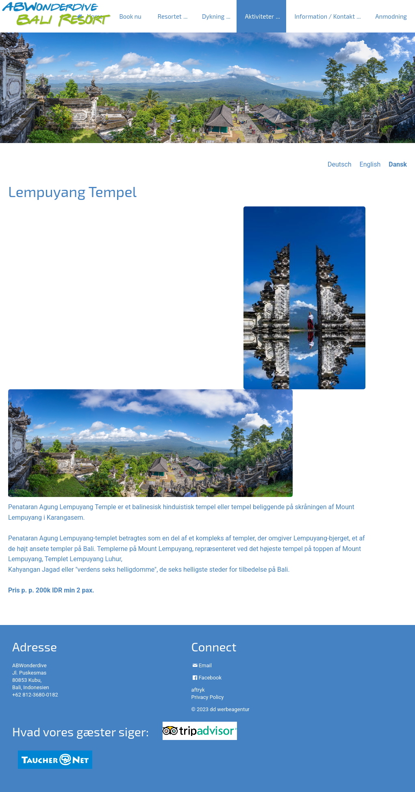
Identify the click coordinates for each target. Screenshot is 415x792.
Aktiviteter (259, 16)
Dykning (213, 16)
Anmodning (391, 16)
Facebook (210, 678)
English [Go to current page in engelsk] (370, 164)
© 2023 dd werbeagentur (220, 709)
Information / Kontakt (324, 16)
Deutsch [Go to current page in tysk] (339, 164)
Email (205, 665)
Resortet (170, 16)
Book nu (130, 16)
